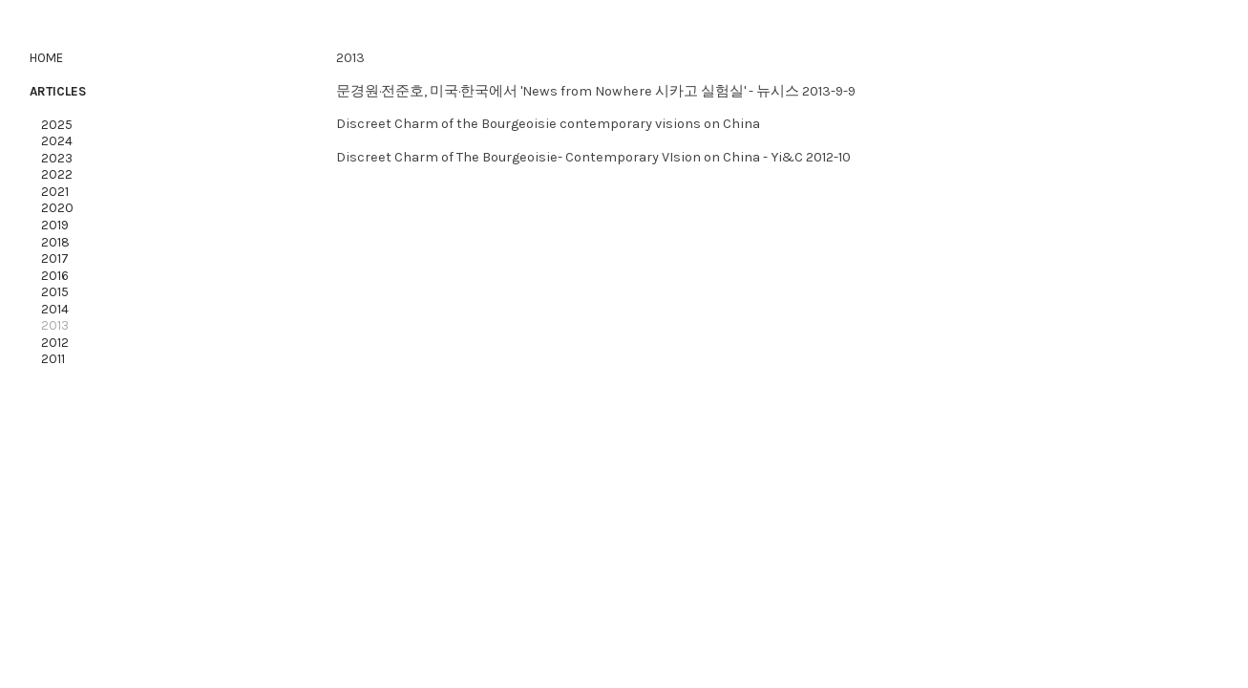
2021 (55, 191)
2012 (55, 342)
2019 (55, 225)
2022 (57, 174)
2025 (55, 125)
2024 (54, 141)
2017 (55, 258)
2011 (48, 359)
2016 (55, 276)
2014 (55, 309)
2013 (53, 325)
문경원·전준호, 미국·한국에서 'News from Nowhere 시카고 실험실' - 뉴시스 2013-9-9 (596, 91)
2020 (52, 208)
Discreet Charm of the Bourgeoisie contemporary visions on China (548, 124)
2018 (55, 242)
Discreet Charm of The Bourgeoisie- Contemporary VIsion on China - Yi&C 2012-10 (593, 157)
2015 (55, 292)
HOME (46, 58)
